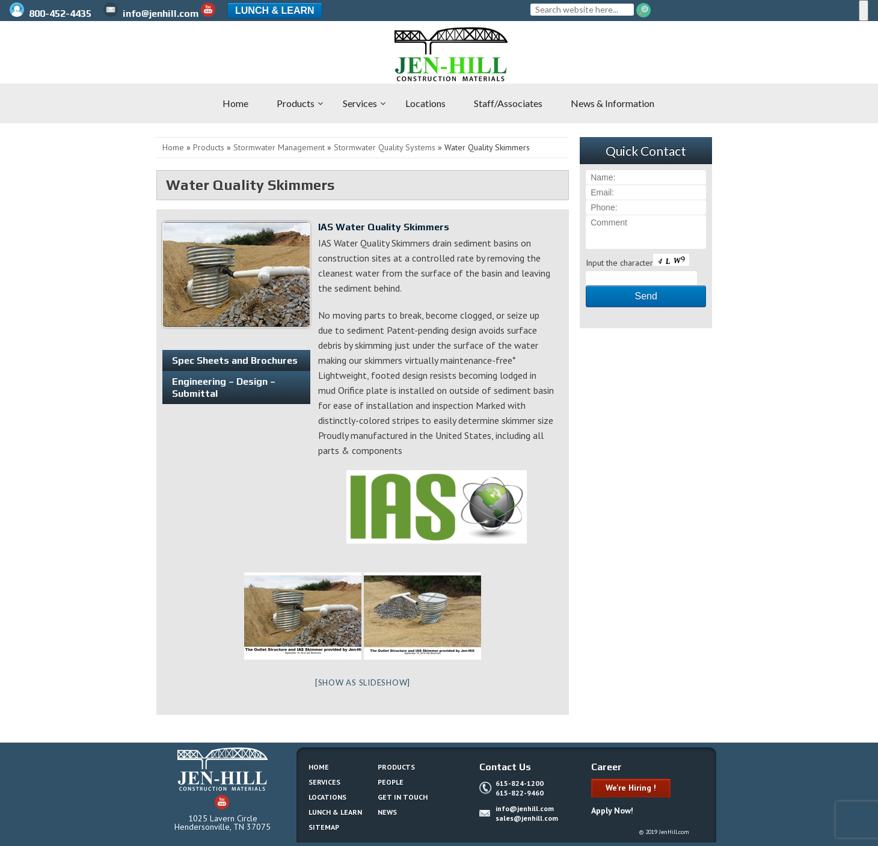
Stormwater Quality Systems (384, 147)
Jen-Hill (72, 54)
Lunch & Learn (275, 10)
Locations (327, 797)
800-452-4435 (52, 13)
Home (173, 147)
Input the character (619, 262)
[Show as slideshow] (362, 682)
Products (208, 147)
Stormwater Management (279, 147)
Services (324, 781)
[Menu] (863, 10)
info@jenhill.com (150, 13)
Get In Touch (403, 797)
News (387, 812)
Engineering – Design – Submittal (223, 387)
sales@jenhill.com (527, 818)
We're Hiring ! (631, 787)
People (391, 781)
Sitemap (324, 827)
